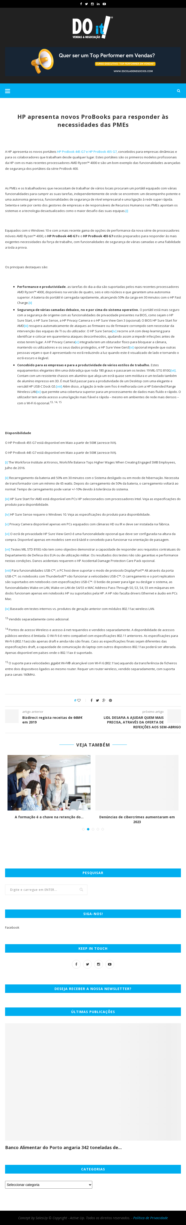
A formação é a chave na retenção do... (49, 817)
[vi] (131, 347)
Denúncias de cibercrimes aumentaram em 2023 (137, 819)
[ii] (30, 302)
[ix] (38, 391)
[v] (77, 342)
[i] (126, 211)
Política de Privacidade (150, 1218)
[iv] (114, 331)
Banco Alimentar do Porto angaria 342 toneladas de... (63, 1147)
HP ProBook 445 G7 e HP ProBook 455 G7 (87, 151)
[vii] (173, 370)
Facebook (12, 927)
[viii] (59, 386)
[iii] (26, 326)
